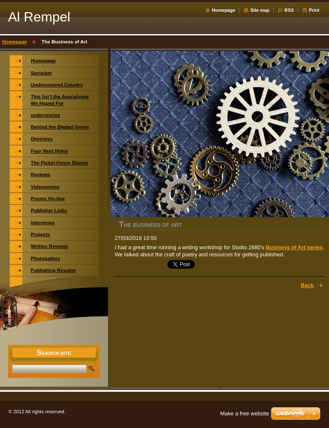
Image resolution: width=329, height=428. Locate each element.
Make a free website (244, 413)
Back (307, 285)
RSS (289, 10)
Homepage (223, 10)
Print (314, 10)
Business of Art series (294, 247)
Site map (259, 10)
